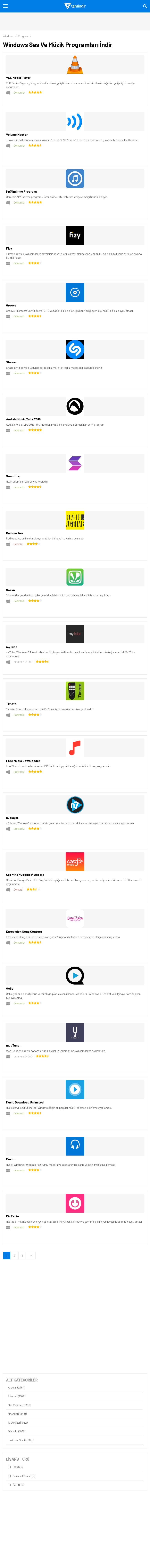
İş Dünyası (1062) (18, 1422)
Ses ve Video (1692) (19, 1405)
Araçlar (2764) (16, 1387)
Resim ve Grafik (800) (20, 1440)
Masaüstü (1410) (17, 1413)
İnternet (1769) (16, 1396)
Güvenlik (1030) (16, 1431)
